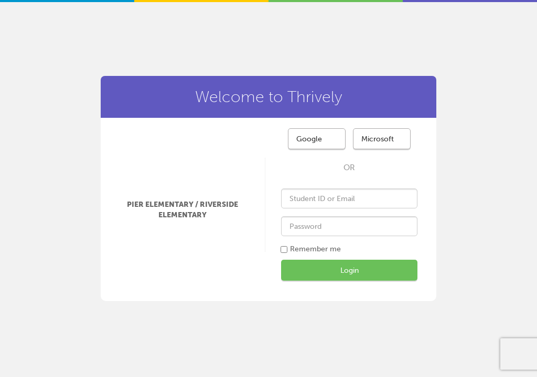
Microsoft (377, 139)
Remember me (315, 249)
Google (309, 139)
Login (349, 270)
